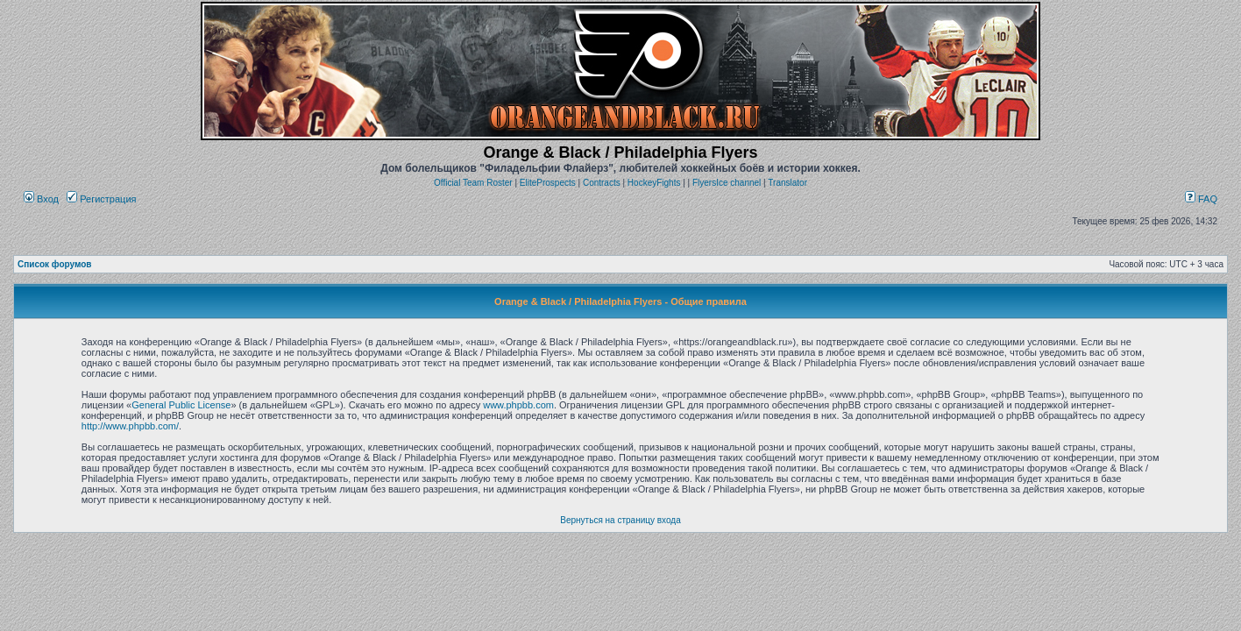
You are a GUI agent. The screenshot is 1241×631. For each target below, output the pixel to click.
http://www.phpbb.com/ (130, 426)
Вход (41, 199)
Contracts (601, 183)
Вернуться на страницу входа (620, 520)
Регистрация (101, 199)
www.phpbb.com (518, 405)
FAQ (1201, 199)
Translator (787, 183)
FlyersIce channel (726, 183)
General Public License (180, 405)
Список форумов (55, 264)
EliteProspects (548, 183)
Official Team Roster (473, 183)
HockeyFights (654, 183)
